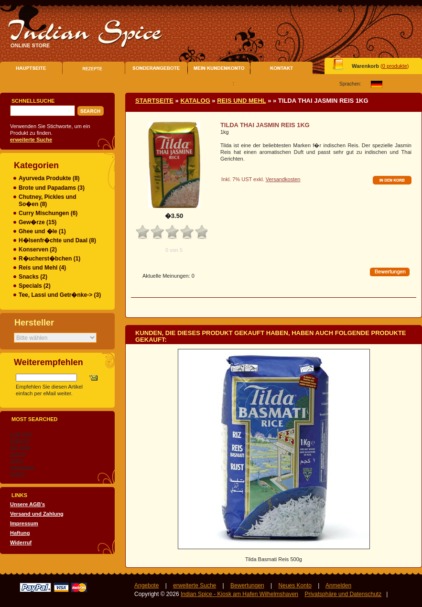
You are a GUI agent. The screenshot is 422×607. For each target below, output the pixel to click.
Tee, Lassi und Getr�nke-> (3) (60, 295)
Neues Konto (295, 585)
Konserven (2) (38, 249)
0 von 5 (174, 250)
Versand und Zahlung (37, 514)
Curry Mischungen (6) (48, 213)
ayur (27, 433)
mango (18, 453)
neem (16, 460)
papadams (22, 467)
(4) (42, 267)
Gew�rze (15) (37, 222)
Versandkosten (283, 179)
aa (17, 433)
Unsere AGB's (27, 504)
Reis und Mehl (241, 100)
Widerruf (21, 542)
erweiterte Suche (194, 585)
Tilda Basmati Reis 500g (273, 559)
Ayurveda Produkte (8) (49, 178)
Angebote (146, 585)
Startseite (154, 100)
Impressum (24, 523)
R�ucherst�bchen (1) (49, 258)
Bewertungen (247, 585)
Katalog (195, 100)
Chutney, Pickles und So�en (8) (47, 200)
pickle (16, 474)
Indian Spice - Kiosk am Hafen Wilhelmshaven (239, 594)
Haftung (20, 533)
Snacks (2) (33, 276)
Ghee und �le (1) (42, 231)
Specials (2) (35, 285)
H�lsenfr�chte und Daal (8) (57, 240)
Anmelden (338, 585)
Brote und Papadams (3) (52, 187)
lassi (25, 447)
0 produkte (394, 66)
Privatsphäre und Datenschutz (342, 594)
